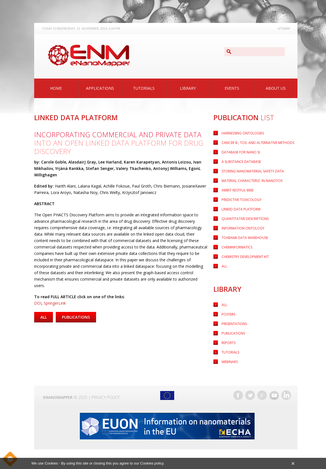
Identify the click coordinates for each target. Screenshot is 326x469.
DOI (37, 303)
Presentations (234, 323)
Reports (229, 342)
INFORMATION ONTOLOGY (243, 228)
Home (56, 88)
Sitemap (284, 28)
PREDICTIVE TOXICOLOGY (242, 199)
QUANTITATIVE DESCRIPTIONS (245, 218)
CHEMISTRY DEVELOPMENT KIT (245, 256)
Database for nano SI (241, 152)
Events (232, 88)
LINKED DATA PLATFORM (241, 209)
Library (188, 88)
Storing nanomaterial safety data (253, 171)
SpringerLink (55, 303)
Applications (100, 88)
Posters (228, 314)
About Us (276, 88)
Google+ (262, 395)
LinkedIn (286, 395)
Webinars (230, 361)
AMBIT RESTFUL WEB (237, 190)
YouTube (274, 395)
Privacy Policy (106, 397)
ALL (224, 266)
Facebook (238, 395)
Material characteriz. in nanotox (252, 180)
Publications (233, 333)
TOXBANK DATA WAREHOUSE (245, 237)
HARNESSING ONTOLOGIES (243, 133)
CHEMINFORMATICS (237, 247)
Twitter (250, 395)
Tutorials (144, 88)
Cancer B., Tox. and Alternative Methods (258, 142)
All (224, 304)
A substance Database (241, 161)
